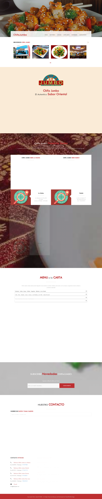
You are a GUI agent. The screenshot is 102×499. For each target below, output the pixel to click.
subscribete (67, 385)
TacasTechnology (70, 496)
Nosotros (52, 34)
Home (46, 34)
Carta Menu (66, 34)
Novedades (74, 34)
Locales (59, 34)
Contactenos (82, 34)
